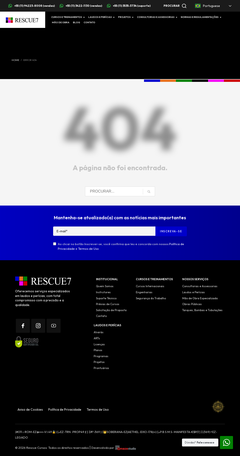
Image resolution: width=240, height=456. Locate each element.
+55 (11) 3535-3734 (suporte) (132, 5)
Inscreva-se (171, 231)
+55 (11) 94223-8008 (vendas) (34, 5)
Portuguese (207, 6)
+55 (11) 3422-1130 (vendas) (83, 5)
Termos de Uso (88, 248)
